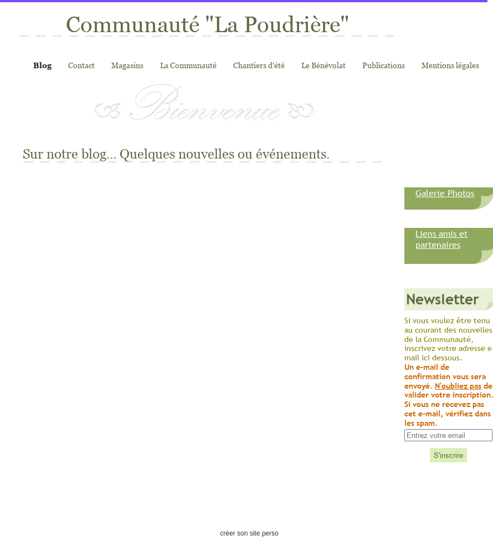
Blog (42, 65)
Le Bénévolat (323, 65)
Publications (383, 65)
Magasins (127, 65)
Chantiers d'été (259, 65)
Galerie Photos (444, 193)
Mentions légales (450, 65)
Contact (81, 65)
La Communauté (188, 65)
